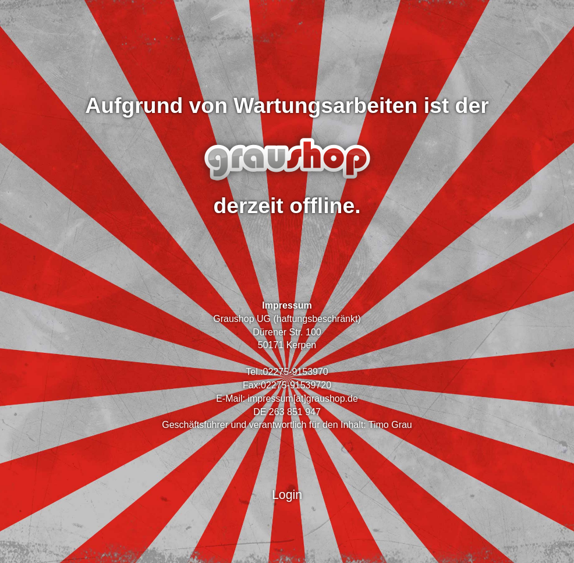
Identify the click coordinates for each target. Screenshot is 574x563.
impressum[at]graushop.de (302, 398)
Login (287, 495)
